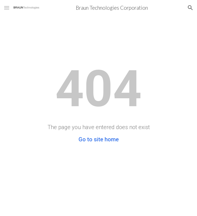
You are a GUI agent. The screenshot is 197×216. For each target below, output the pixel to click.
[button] (6, 7)
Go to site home (99, 139)
